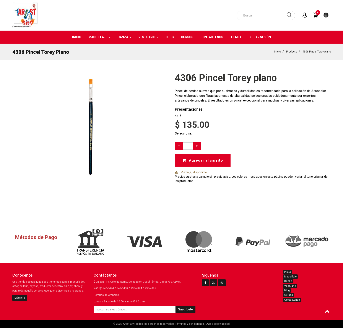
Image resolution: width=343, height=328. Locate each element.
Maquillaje (290, 276)
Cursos (288, 295)
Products (291, 51)
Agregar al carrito (202, 160)
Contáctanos (292, 299)
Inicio (277, 51)
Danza (288, 281)
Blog (287, 290)
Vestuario (290, 285)
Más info (20, 297)
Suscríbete (185, 309)
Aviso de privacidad (218, 323)
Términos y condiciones (189, 323)
